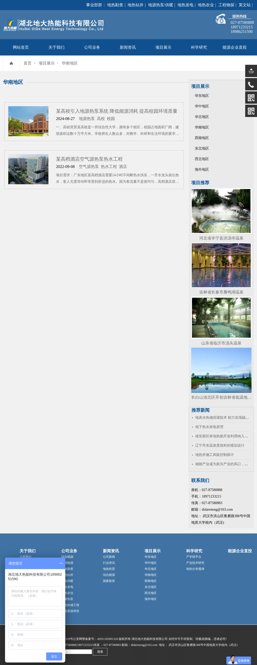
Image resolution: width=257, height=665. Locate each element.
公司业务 (92, 47)
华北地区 (202, 117)
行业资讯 (109, 563)
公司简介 (26, 557)
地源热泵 (87, 118)
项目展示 (163, 47)
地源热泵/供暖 (160, 5)
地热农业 (206, 5)
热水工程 (109, 166)
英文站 (245, 5)
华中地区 (202, 106)
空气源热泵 (89, 166)
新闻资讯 (128, 47)
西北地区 (202, 159)
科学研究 (199, 47)
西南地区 (202, 138)
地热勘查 (115, 5)
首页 (28, 63)
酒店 (123, 166)
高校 (101, 118)
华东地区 (202, 96)
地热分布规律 (195, 569)
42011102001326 (107, 639)
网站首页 (21, 47)
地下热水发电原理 (209, 427)
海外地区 (202, 169)
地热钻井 (135, 5)
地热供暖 (67, 581)
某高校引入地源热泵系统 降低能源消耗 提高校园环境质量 (116, 111)
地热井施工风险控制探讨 (214, 455)
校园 (111, 118)
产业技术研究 (195, 563)
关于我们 (56, 47)
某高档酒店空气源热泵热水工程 (89, 159)
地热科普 (109, 569)
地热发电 (185, 5)
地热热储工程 (70, 605)
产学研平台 (193, 557)
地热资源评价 (70, 611)
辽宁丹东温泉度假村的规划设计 (219, 445)
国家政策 (109, 581)
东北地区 (202, 148)
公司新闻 (109, 557)
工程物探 (226, 5)
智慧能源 (67, 563)
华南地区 (70, 63)
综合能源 (67, 557)
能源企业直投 (235, 47)
